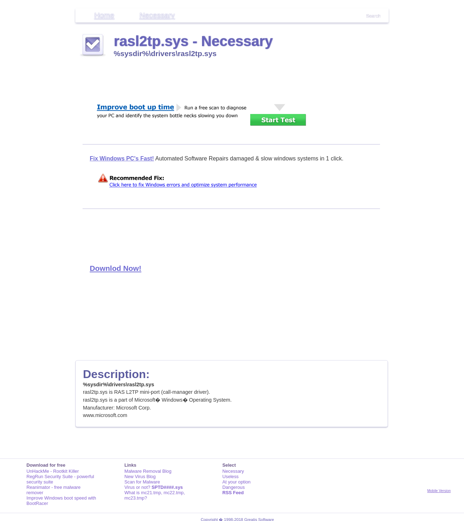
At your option (236, 482)
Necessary (156, 15)
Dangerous (233, 487)
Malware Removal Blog (148, 471)
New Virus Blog (140, 476)
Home (104, 15)
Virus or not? (153, 487)
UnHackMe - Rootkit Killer (52, 471)
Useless (230, 476)
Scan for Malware (142, 482)
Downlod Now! (115, 268)
